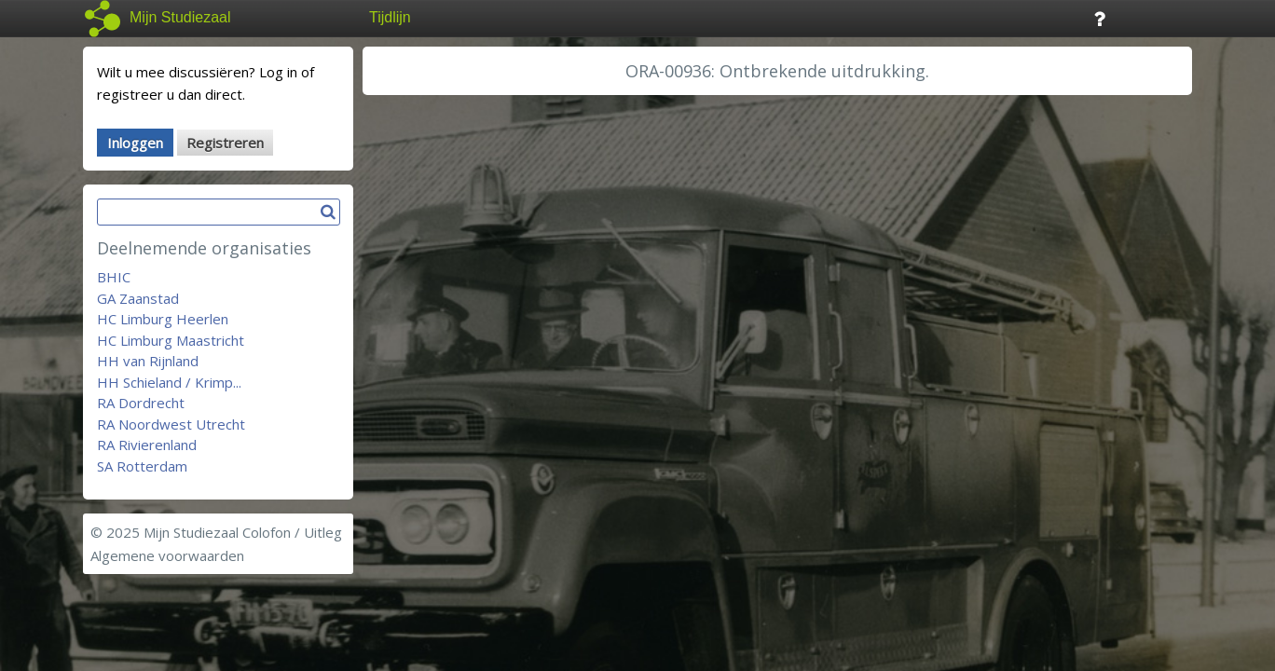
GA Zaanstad (138, 298)
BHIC (113, 276)
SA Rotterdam (142, 466)
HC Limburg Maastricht (170, 340)
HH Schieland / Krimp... (169, 382)
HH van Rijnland (148, 360)
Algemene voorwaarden (167, 555)
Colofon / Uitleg (292, 532)
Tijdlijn (390, 17)
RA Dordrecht (141, 402)
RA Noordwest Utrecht (171, 424)
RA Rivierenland (147, 444)
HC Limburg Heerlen (162, 318)
